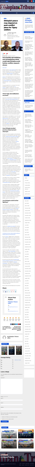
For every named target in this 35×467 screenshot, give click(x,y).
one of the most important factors (12, 99)
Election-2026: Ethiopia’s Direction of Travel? (29, 37)
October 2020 (27, 358)
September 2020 (28, 360)
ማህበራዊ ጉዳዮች (27, 191)
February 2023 (27, 292)
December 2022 (28, 297)
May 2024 (26, 256)
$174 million (14, 171)
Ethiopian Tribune (7, 457)
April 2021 (27, 343)
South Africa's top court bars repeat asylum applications (28, 155)
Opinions (26, 189)
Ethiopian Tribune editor (12, 32)
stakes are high (5, 118)
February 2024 (27, 263)
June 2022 (27, 312)
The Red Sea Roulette (29, 41)
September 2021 (28, 331)
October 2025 (27, 217)
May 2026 (26, 200)
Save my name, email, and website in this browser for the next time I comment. (11, 414)
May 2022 (26, 314)
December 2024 (28, 239)
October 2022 (27, 302)
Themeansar (2, 464)
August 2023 (27, 278)
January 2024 (27, 266)
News (24, 432)
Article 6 (4, 76)
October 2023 (27, 273)
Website (2, 407)
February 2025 (27, 237)
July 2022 (26, 309)
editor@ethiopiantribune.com (13, 307)
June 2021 (27, 338)
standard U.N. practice (11, 226)
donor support (9, 158)
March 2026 (27, 205)
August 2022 (27, 307)
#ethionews (13, 36)
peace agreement (12, 69)
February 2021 (27, 348)
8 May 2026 (5, 445)
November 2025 (28, 215)
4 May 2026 (21, 445)
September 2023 (28, 275)
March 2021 (27, 346)
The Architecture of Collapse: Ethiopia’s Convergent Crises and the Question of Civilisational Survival (29, 46)
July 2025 (26, 225)
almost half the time (7, 80)
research (7, 123)
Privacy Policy (27, 182)
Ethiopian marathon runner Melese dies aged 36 (28, 151)
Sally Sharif (5, 67)
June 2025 (27, 227)
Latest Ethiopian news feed (28, 20)
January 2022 (27, 324)
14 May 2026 (5, 435)
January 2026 (27, 210)
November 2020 (28, 355)
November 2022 (28, 300)
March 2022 (27, 319)
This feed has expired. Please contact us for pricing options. (29, 26)
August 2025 (27, 222)
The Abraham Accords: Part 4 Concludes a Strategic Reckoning (29, 53)
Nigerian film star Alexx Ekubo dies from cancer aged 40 (29, 126)
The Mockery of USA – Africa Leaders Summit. (7, 328)
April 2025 (27, 232)
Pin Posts (26, 180)
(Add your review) (18, 359)
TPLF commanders (12, 251)
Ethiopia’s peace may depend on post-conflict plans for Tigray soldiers (11, 25)
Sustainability (27, 185)
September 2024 (28, 246)
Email (2, 402)
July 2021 (26, 336)
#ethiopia (17, 36)
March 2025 (27, 234)
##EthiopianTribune (10, 35)
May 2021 (26, 341)
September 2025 (28, 220)
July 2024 (26, 251)
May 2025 (26, 229)
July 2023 (26, 280)
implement (8, 175)
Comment (3, 377)
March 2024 (27, 261)
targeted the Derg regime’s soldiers (12, 136)
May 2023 (26, 285)
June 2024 (27, 254)
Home (20, 463)
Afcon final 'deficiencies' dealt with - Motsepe (28, 135)
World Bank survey (13, 159)
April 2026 (27, 203)
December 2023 (28, 268)
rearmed (17, 141)
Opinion (5, 18)
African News (29, 111)
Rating (2, 396)
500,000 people (10, 73)
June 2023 (27, 283)
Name (2, 398)
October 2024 (27, 244)
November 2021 (28, 329)
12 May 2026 (22, 435)
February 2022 (27, 321)
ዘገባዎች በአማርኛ (27, 187)
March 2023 (27, 290)
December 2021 (28, 326)
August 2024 (27, 249)
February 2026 (27, 208)
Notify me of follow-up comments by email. (9, 416)
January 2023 (27, 295)
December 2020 (28, 353)
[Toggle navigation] (16, 13)
